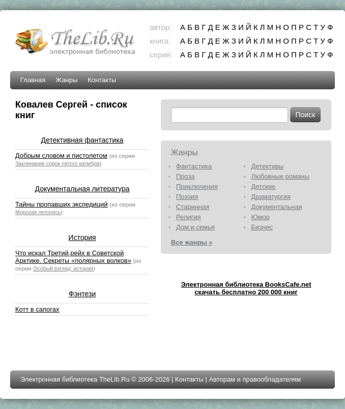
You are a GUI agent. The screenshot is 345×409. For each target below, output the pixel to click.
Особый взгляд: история (63, 268)
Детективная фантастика (82, 140)
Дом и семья (195, 227)
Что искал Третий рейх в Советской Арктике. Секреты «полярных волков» (73, 256)
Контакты (102, 80)
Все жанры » (192, 242)
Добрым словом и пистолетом (61, 155)
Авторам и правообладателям (255, 379)
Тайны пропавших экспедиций (61, 204)
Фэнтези (82, 294)
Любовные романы (280, 176)
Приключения (197, 186)
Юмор (260, 217)
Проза (185, 176)
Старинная (193, 207)
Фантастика (194, 166)
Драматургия (271, 196)
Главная (32, 80)
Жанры (66, 80)
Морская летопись (38, 212)
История (82, 237)
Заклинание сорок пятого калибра (57, 163)
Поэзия (187, 196)
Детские (263, 186)
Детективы (267, 166)
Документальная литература (82, 189)
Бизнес (262, 227)
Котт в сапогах (37, 309)
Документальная (276, 207)
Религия (188, 217)
